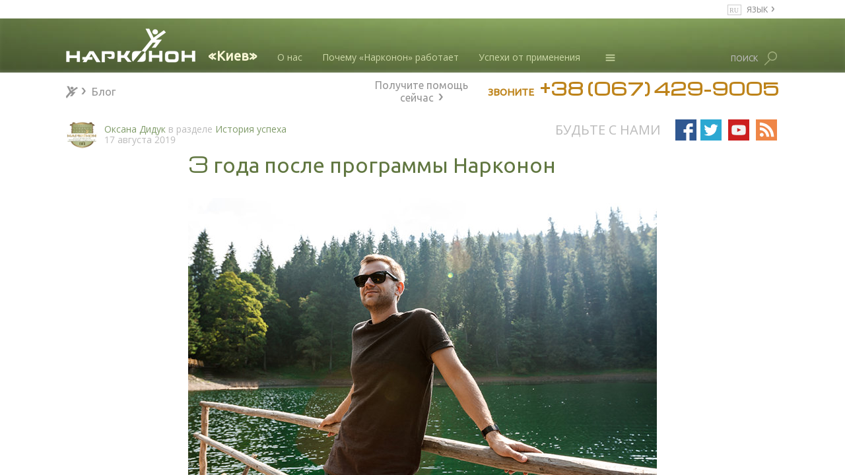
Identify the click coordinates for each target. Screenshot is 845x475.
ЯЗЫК (757, 9)
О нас (289, 57)
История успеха (251, 129)
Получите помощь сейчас (421, 90)
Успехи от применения (529, 57)
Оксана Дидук (135, 129)
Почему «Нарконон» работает (390, 57)
